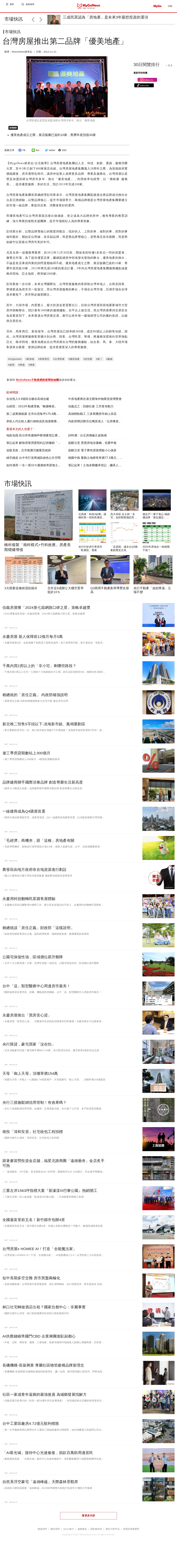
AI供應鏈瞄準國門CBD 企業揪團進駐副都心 (39, 1339)
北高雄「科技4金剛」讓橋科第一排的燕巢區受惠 (92, 520)
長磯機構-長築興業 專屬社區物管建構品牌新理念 (43, 1368)
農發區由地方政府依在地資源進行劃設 (34, 872)
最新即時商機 (140, 75)
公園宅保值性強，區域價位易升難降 (32, 959)
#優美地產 (74, 361)
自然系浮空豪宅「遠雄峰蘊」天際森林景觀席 (40, 1484)
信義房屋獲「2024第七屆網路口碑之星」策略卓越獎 (46, 610)
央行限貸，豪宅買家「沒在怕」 (28, 1047)
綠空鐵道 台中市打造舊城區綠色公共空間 (33, 460)
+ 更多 (169, 68)
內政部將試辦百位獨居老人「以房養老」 (95, 424)
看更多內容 (88, 1518)
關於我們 (55, 1531)
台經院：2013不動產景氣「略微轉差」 (31, 409)
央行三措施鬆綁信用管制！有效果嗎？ (34, 1105)
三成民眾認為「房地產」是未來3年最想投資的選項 (105, 17)
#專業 (32, 367)
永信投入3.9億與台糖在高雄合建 (27, 401)
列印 (62, 153)
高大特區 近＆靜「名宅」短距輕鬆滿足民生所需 (123, 520)
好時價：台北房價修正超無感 (87, 438)
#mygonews (15, 361)
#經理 (11, 367)
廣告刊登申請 (113, 1531)
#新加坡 (30, 361)
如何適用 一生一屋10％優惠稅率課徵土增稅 (35, 467)
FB (21, 153)
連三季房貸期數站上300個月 (26, 756)
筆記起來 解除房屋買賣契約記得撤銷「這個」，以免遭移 (43, 445)
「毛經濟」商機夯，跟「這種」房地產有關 (38, 843)
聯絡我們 (42, 1531)
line (35, 153)
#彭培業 (87, 361)
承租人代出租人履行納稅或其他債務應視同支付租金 (40, 424)
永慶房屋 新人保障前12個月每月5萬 (32, 639)
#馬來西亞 (44, 361)
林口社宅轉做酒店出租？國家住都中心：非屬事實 (44, 1310)
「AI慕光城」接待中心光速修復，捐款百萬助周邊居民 (47, 1455)
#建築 (109, 361)
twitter (49, 153)
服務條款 (82, 1531)
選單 (12, 6)
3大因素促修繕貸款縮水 (21, 590)
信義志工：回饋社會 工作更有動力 (91, 409)
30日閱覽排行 (146, 67)
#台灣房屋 (58, 361)
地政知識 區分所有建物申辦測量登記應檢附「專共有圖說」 (45, 438)
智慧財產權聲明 (131, 1531)
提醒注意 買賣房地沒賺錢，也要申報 (92, 445)
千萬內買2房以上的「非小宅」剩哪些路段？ (39, 668)
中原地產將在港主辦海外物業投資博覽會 (95, 401)
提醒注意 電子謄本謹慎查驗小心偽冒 (92, 453)
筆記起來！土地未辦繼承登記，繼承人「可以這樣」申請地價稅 (109, 467)
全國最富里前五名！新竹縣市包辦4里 (33, 1222)
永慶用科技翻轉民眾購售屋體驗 (28, 901)
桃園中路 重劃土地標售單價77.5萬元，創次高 (98, 460)
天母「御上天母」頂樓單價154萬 (30, 1076)
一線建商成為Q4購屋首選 (23, 814)
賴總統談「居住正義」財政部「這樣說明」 (38, 930)
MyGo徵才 (68, 1531)
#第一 (99, 361)
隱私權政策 (96, 1531)
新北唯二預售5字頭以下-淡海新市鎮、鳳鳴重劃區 (43, 726)
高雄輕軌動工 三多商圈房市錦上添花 (92, 416)
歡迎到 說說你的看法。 (42, 382)
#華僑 (21, 367)
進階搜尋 (30, 6)
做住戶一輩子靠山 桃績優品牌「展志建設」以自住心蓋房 (156, 520)
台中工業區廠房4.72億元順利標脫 (30, 1426)
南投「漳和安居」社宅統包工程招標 (32, 1134)
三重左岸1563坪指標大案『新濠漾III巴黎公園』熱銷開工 (49, 1193)
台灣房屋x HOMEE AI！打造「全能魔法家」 (39, 1251)
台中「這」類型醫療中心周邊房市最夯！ (36, 988)
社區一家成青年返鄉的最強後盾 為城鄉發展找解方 (44, 1397)
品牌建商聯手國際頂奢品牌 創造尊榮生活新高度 (42, 785)
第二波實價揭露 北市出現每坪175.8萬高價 (34, 416)
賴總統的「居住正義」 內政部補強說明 (35, 697)
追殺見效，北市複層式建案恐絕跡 (28, 453)
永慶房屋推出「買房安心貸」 (27, 1018)
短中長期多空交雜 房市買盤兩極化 (31, 1280)
